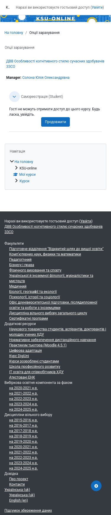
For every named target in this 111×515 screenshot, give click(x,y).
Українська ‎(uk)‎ (17, 490)
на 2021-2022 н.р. (23, 393)
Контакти (17, 484)
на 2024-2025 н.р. (23, 409)
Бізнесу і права (21, 265)
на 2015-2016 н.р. (23, 420)
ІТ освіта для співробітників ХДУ (36, 372)
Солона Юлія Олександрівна (46, 78)
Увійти (97, 7)
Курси (24, 181)
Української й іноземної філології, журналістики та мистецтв (51, 278)
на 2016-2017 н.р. (23, 425)
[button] (14, 96)
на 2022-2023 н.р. (23, 399)
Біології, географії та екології (33, 292)
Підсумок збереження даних (28, 510)
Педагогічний (20, 260)
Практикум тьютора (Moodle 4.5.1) (38, 345)
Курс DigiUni (19, 356)
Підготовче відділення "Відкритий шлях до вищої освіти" (56, 249)
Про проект (18, 479)
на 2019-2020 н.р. (23, 441)
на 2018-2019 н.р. (23, 436)
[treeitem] (55, 171)
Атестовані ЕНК (22, 377)
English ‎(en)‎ (18, 500)
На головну (13, 33)
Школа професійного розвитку (34, 367)
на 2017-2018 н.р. (23, 431)
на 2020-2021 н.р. (23, 388)
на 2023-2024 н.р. (23, 404)
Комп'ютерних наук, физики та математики (45, 254)
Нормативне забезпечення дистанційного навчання (52, 340)
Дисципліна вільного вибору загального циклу (48, 313)
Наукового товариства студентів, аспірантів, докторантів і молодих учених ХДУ (57, 332)
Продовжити (55, 122)
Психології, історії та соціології (34, 297)
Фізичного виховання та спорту (35, 270)
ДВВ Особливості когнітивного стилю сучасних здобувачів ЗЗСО (53, 229)
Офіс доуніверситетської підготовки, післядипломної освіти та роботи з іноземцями (53, 305)
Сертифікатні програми (28, 318)
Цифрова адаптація (25, 350)
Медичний (17, 286)
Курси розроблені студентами (34, 361)
